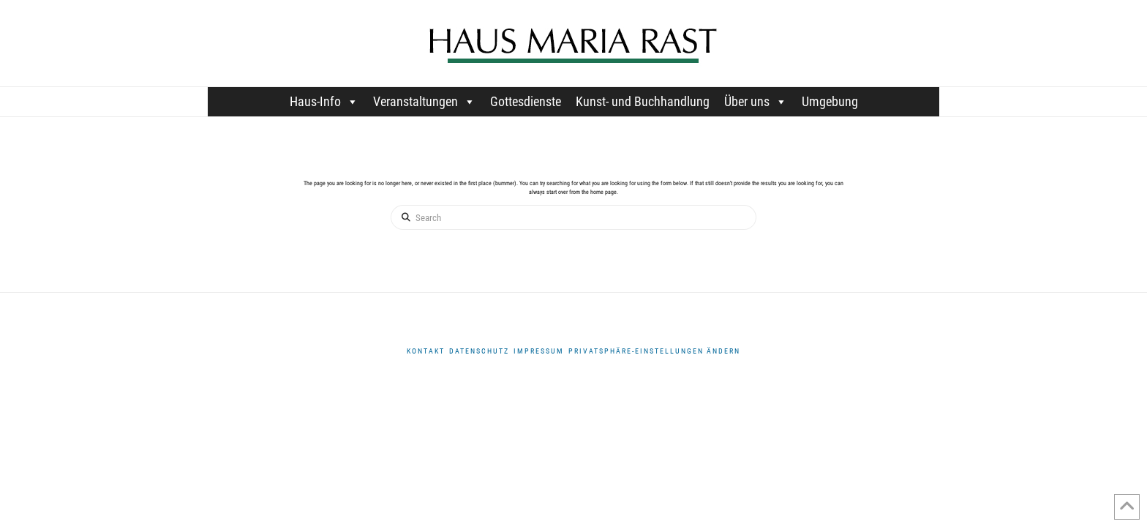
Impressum (539, 351)
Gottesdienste (525, 101)
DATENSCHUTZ (479, 351)
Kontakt (426, 351)
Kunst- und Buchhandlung (643, 101)
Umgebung (830, 101)
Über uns (755, 101)
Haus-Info (324, 101)
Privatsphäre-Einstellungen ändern (654, 351)
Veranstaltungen (424, 101)
